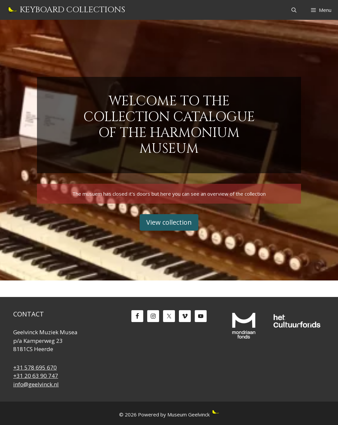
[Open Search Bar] (293, 10)
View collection (169, 222)
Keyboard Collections (72, 9)
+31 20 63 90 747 (35, 375)
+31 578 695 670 (35, 367)
